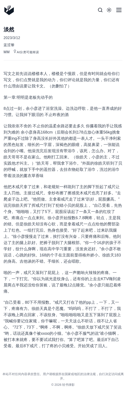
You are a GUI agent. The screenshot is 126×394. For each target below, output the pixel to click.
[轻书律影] (10, 10)
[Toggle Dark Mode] (109, 10)
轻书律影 (68, 384)
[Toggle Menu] (118, 10)
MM (7, 52)
